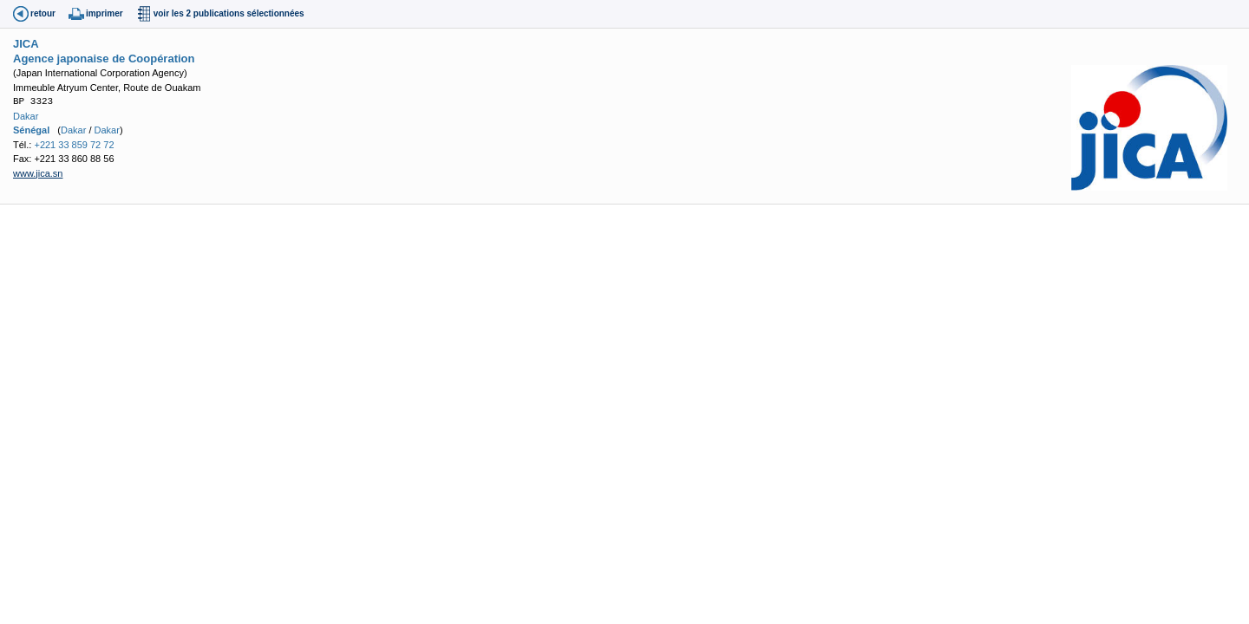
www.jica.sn (37, 173)
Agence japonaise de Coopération (104, 58)
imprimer (104, 13)
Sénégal (31, 130)
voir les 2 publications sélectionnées (229, 13)
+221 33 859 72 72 (74, 145)
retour (43, 13)
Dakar (25, 116)
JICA (26, 43)
